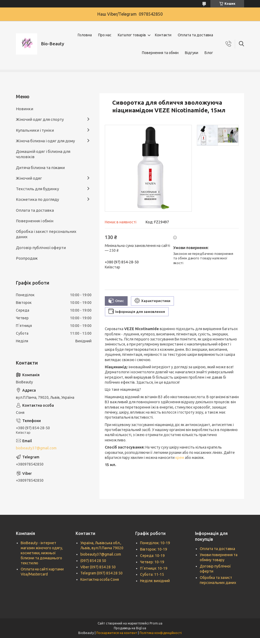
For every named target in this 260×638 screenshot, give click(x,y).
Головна (85, 35)
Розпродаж (27, 258)
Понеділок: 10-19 (155, 543)
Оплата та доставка (195, 35)
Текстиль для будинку (37, 189)
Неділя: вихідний (155, 581)
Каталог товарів (132, 35)
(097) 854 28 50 (93, 561)
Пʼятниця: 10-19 (153, 568)
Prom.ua (156, 623)
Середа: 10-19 (152, 555)
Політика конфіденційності (161, 633)
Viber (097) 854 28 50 (98, 567)
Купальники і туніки (35, 130)
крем (179, 457)
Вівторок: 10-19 (153, 549)
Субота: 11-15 (152, 574)
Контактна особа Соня (99, 579)
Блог (209, 53)
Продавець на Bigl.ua (130, 628)
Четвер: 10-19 (152, 562)
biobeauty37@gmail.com (36, 448)
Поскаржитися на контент (116, 633)
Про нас (104, 35)
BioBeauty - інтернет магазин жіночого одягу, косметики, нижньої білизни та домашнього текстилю (42, 553)
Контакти (163, 35)
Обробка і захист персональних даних (46, 234)
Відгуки (191, 53)
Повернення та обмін (160, 53)
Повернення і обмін (34, 221)
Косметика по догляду (37, 199)
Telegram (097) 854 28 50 (101, 573)
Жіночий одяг (29, 178)
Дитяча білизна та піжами (40, 167)
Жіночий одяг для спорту (40, 119)
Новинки (24, 109)
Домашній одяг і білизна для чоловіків (43, 154)
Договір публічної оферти (41, 247)
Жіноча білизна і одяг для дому (45, 141)
